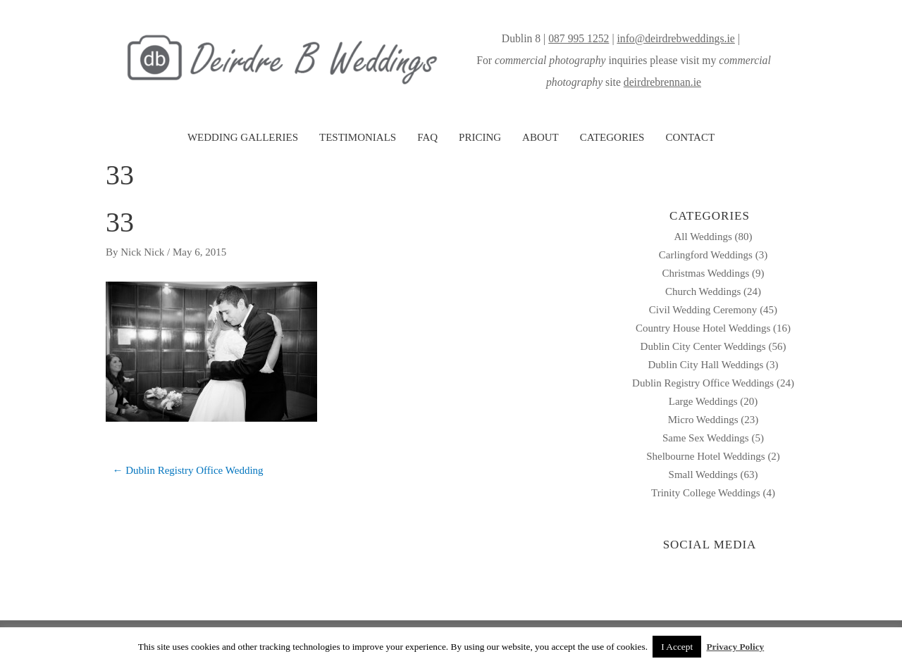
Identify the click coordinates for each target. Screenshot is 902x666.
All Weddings (702, 236)
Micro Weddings (703, 419)
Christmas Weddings (705, 273)
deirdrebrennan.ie (662, 82)
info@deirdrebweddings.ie (675, 38)
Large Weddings (703, 401)
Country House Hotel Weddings (703, 328)
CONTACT (690, 137)
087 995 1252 (578, 38)
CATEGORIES (612, 137)
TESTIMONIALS (357, 137)
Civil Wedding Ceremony (703, 309)
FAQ (427, 137)
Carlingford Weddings (706, 254)
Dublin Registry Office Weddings (703, 383)
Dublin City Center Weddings (703, 346)
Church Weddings (703, 291)
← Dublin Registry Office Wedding (188, 470)
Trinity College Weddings (705, 492)
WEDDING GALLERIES (242, 137)
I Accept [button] (677, 646)
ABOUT (540, 137)
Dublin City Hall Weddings (705, 364)
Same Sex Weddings (705, 438)
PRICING (480, 137)
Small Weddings (703, 474)
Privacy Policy (735, 646)
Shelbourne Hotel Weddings (705, 456)
